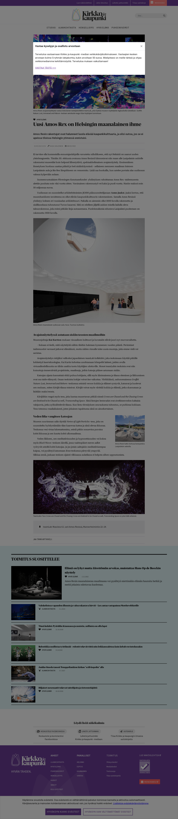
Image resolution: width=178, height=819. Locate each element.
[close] (141, 46)
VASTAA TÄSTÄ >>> (45, 67)
